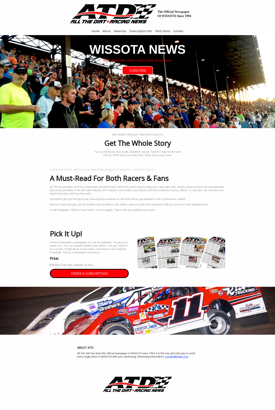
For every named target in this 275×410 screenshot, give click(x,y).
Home (95, 31)
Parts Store (162, 31)
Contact (178, 31)
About (107, 31)
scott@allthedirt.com (176, 356)
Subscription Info (140, 31)
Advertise (120, 31)
